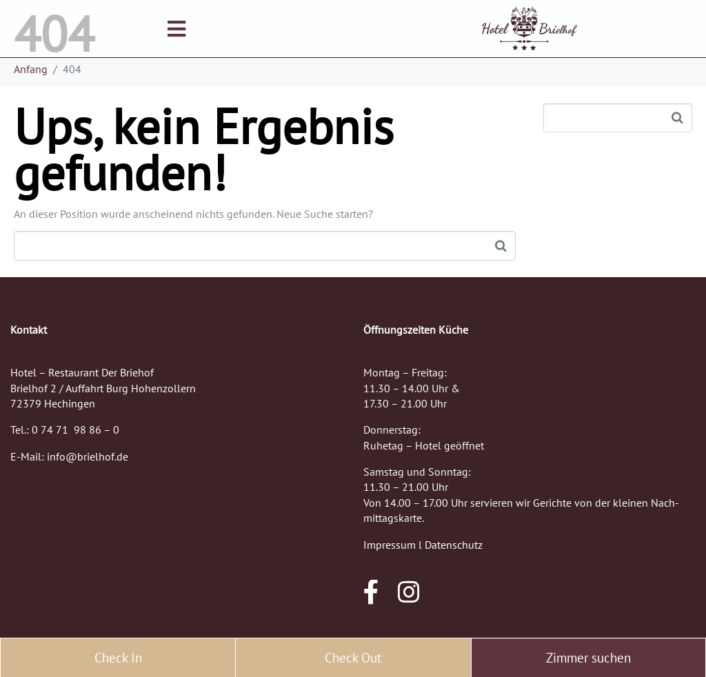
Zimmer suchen (588, 657)
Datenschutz (454, 545)
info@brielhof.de (87, 456)
